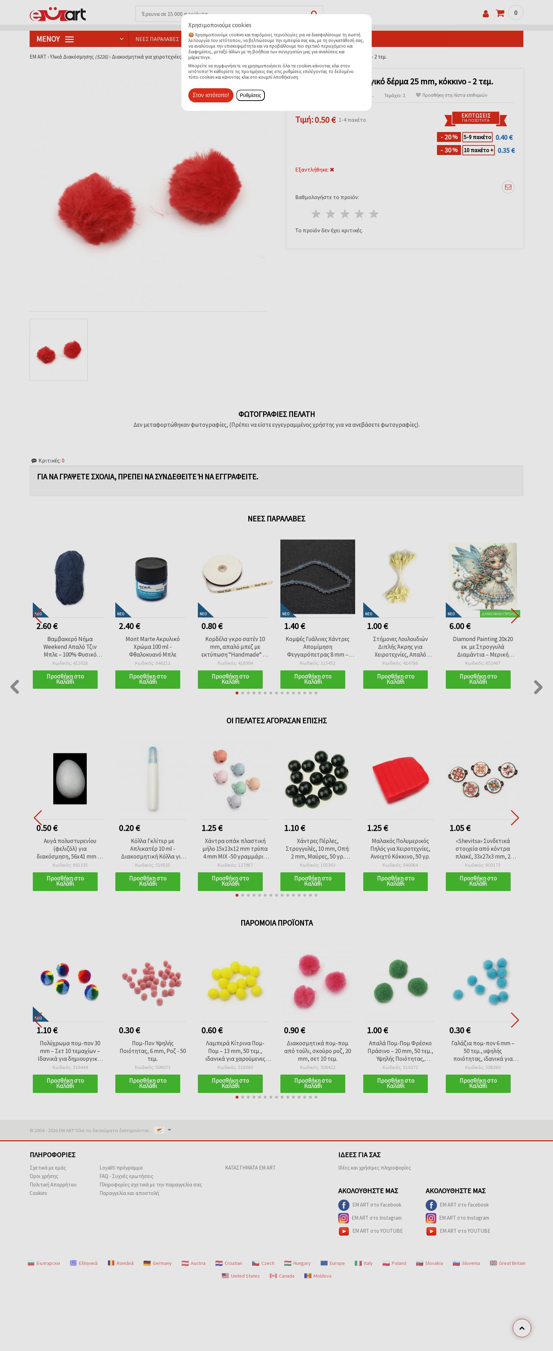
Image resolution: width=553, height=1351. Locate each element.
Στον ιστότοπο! (211, 95)
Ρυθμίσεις (250, 95)
